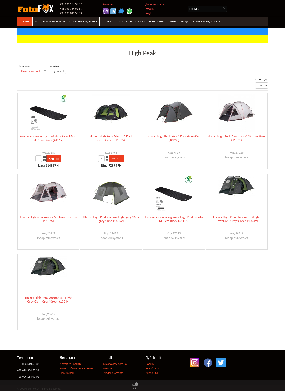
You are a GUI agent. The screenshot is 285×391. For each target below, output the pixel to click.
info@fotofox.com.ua (115, 363)
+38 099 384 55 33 (28, 370)
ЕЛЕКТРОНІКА (157, 21)
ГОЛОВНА (25, 21)
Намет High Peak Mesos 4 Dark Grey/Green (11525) (111, 138)
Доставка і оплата (156, 4)
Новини (150, 8)
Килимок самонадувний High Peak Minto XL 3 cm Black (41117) (49, 138)
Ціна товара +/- (32, 71)
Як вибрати (152, 368)
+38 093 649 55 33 (28, 363)
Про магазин (67, 372)
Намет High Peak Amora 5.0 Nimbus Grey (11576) (48, 219)
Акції (148, 13)
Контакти (108, 4)
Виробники (151, 372)
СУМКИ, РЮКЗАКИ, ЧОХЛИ (130, 21)
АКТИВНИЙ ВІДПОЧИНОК (207, 21)
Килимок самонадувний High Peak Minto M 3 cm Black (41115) (174, 219)
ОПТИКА (106, 21)
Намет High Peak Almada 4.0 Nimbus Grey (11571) (237, 138)
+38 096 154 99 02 (28, 376)
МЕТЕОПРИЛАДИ (178, 21)
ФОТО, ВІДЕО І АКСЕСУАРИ (50, 21)
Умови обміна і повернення (77, 368)
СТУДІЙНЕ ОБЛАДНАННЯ (83, 21)
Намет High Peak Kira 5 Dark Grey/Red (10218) (174, 138)
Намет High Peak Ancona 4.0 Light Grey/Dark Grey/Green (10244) (48, 300)
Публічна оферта (113, 372)
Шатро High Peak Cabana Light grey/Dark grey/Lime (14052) (111, 219)
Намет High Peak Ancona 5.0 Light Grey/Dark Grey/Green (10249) (236, 219)
